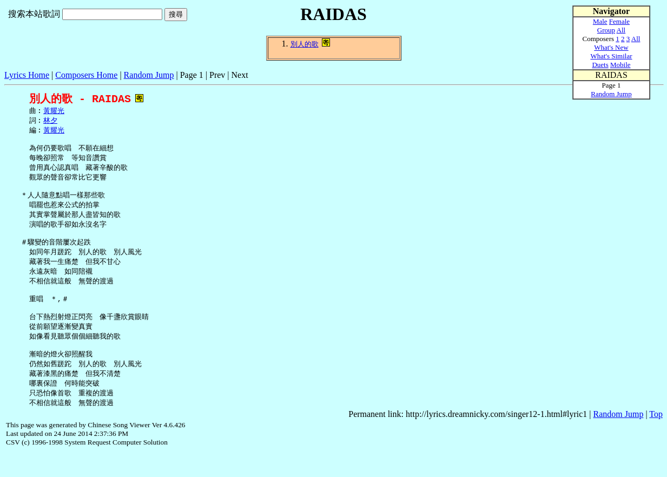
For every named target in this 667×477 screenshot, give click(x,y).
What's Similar (611, 56)
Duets (600, 65)
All (621, 30)
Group (606, 30)
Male (600, 21)
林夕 (50, 122)
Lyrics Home (26, 75)
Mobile (620, 65)
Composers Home (86, 75)
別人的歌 (304, 44)
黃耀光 (53, 111)
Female (619, 21)
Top (656, 438)
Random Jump (149, 75)
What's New (611, 47)
